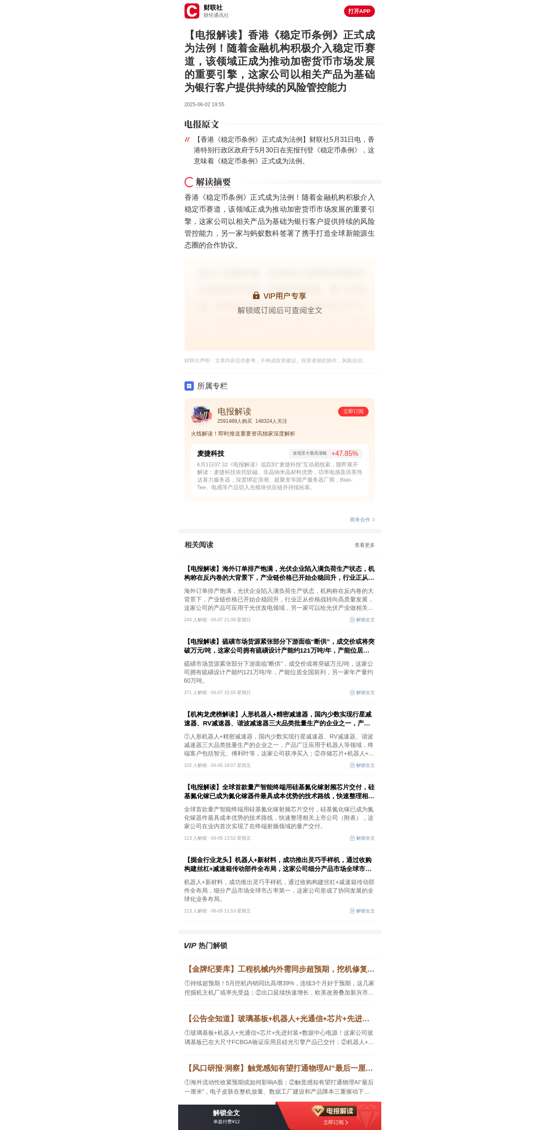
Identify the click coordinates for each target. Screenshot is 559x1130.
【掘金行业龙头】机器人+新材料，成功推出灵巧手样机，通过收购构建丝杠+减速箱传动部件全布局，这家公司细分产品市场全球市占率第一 (278, 864)
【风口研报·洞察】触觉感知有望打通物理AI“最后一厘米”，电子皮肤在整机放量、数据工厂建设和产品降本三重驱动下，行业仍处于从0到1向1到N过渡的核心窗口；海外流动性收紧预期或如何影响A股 (279, 1068)
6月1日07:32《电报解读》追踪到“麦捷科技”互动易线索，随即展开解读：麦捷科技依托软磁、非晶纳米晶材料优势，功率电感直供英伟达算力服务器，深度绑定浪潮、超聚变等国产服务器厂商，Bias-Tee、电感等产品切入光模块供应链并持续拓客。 (279, 476)
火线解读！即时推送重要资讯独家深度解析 (243, 433)
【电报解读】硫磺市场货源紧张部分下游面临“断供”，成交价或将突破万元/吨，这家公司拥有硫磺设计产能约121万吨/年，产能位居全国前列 (279, 646)
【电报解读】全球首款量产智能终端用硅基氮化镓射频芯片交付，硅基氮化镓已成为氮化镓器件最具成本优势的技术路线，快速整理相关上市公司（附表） (279, 791)
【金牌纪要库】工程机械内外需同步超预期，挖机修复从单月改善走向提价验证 (279, 969)
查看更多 (365, 545)
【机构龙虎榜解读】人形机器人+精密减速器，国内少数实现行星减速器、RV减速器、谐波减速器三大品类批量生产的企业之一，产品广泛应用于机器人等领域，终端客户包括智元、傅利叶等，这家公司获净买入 (279, 719)
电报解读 (234, 411)
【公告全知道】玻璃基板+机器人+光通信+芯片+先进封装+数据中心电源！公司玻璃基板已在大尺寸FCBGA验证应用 (279, 1018)
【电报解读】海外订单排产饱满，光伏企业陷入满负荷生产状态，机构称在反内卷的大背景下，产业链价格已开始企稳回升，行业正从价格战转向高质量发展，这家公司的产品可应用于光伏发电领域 (279, 573)
